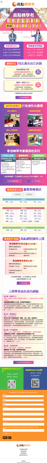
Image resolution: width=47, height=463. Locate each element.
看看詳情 (38, 72)
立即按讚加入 (35, 378)
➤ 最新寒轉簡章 (23, 97)
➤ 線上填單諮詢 (35, 181)
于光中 (39, 201)
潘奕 (11, 218)
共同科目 (18, 194)
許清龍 (11, 201)
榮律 (25, 210)
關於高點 (21, 454)
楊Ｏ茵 (6, 346)
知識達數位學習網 (23, 449)
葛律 (39, 210)
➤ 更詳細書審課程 (12, 181)
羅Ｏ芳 (6, 314)
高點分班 (25, 454)
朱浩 (39, 218)
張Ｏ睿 (6, 296)
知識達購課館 (23, 451)
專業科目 (29, 194)
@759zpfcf (12, 379)
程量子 (25, 216)
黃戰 (25, 213)
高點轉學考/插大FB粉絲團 (33, 370)
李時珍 (39, 216)
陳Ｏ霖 (6, 330)
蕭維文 (11, 216)
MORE (9, 309)
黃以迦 (25, 218)
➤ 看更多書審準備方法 (23, 362)
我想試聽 (23, 283)
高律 (11, 210)
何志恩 (25, 201)
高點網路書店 (23, 453)
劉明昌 (12, 213)
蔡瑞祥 (39, 213)
